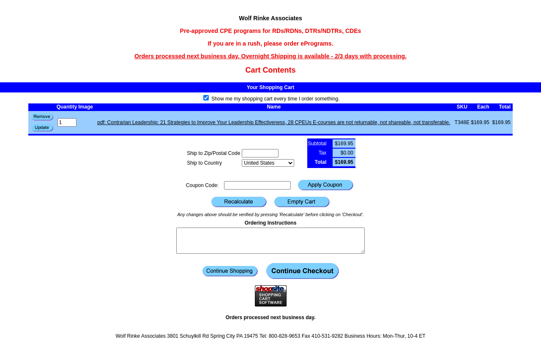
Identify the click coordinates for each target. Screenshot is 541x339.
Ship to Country (204, 163)
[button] (42, 127)
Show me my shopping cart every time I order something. (271, 99)
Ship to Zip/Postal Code (213, 153)
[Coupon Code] (257, 185)
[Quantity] (67, 122)
